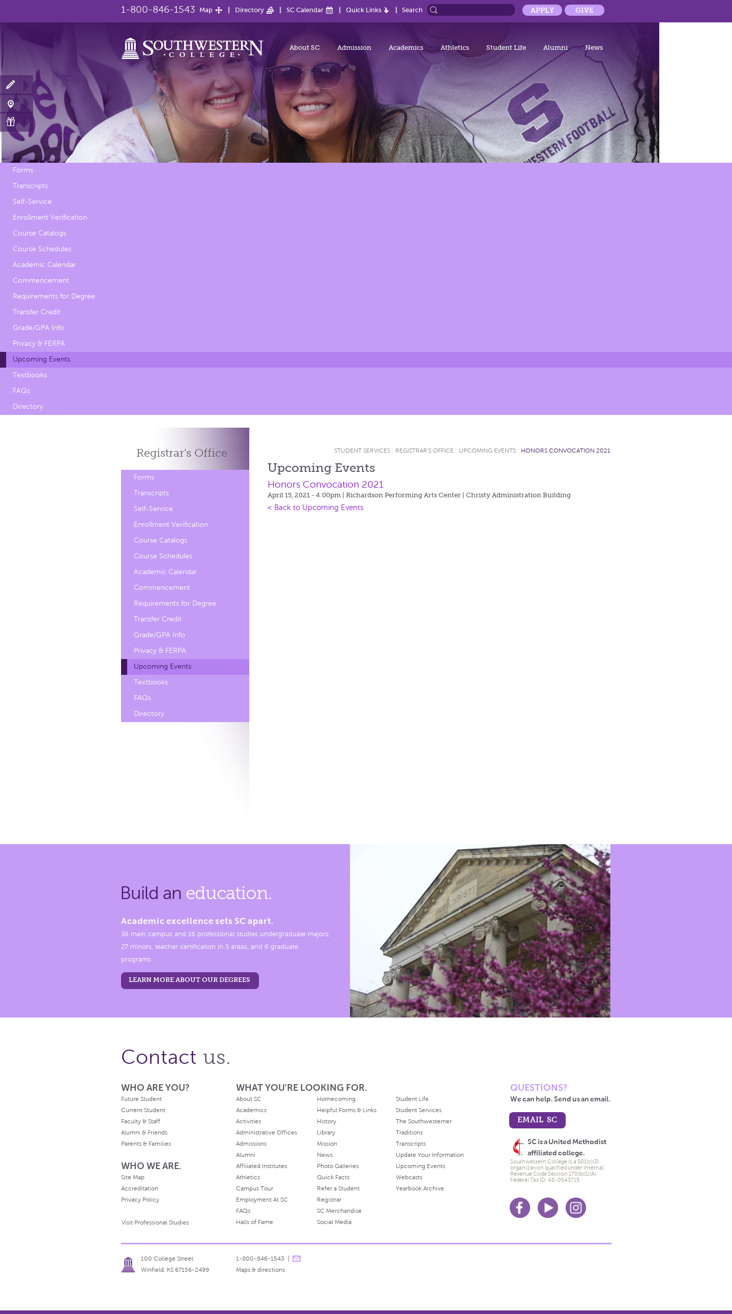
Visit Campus (16, 103)
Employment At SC (262, 1199)
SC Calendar (305, 10)
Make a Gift (16, 122)
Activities (248, 1121)
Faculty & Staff (140, 1121)
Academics (406, 47)
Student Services (362, 450)
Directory (249, 10)
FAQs (21, 391)
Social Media (334, 1222)
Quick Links (364, 10)
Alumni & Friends (144, 1132)
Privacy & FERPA (39, 343)
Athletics (455, 47)
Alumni (555, 47)
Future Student (141, 1098)
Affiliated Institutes (261, 1166)
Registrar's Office (424, 450)
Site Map (132, 1177)
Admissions (251, 1143)
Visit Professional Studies (155, 1222)
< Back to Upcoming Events (316, 507)
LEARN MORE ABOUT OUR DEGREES (189, 979)
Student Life (506, 47)
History (326, 1121)
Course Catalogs (39, 233)
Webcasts (409, 1177)
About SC (304, 47)
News (594, 47)
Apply (542, 10)
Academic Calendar (44, 264)
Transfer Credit (37, 312)
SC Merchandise (339, 1210)
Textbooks (30, 375)
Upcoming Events (41, 359)
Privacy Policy (140, 1199)
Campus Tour (254, 1188)
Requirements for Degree (54, 296)
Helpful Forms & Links (346, 1110)
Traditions (409, 1132)
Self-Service (32, 201)
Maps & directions (260, 1269)
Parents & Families (146, 1143)
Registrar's (181, 452)
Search (412, 10)
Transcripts (30, 186)
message (296, 1259)
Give (584, 10)
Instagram (576, 1208)
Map (206, 10)
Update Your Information (430, 1154)
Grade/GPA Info (38, 328)
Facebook (520, 1208)
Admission (354, 47)
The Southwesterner (424, 1121)
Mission (327, 1143)
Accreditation (139, 1188)
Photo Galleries (338, 1166)
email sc (537, 1119)
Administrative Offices (266, 1132)
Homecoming (336, 1098)
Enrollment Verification (50, 217)
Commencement (41, 280)
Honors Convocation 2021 (565, 450)
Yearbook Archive (420, 1188)
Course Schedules (42, 249)
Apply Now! (16, 85)
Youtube (548, 1208)
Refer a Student (338, 1188)
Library (326, 1132)
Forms (23, 170)
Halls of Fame (254, 1222)
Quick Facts (333, 1177)
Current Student (143, 1110)
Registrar (329, 1199)
